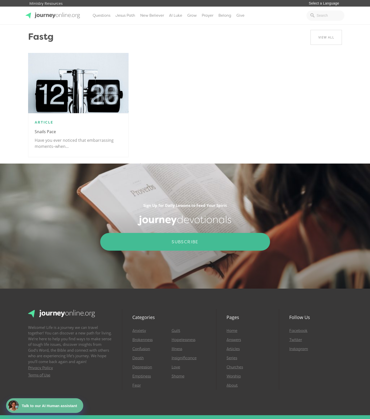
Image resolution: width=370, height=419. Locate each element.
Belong (224, 15)
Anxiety (139, 330)
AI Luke (175, 15)
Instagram (298, 348)
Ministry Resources (46, 3)
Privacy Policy (40, 367)
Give (240, 15)
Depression (142, 367)
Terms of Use (39, 375)
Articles (233, 348)
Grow (192, 15)
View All (326, 37)
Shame (178, 376)
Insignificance (184, 358)
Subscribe (185, 242)
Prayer (207, 15)
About (232, 385)
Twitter (295, 339)
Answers (234, 339)
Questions (101, 15)
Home (232, 330)
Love (176, 367)
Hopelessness (183, 339)
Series (232, 358)
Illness (177, 348)
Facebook (298, 330)
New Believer (152, 15)
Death (138, 358)
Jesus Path (125, 15)
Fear (136, 385)
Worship (234, 376)
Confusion (141, 348)
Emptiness (141, 376)
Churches (235, 367)
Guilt (176, 330)
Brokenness (142, 339)
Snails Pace (45, 131)
